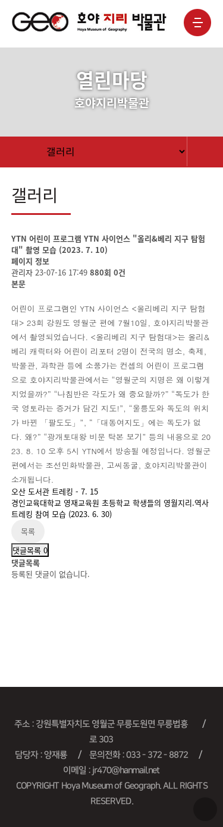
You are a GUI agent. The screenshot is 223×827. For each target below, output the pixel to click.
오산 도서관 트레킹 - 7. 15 (54, 491)
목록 (28, 531)
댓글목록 (30, 550)
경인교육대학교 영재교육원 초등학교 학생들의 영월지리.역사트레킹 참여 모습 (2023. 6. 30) (110, 508)
